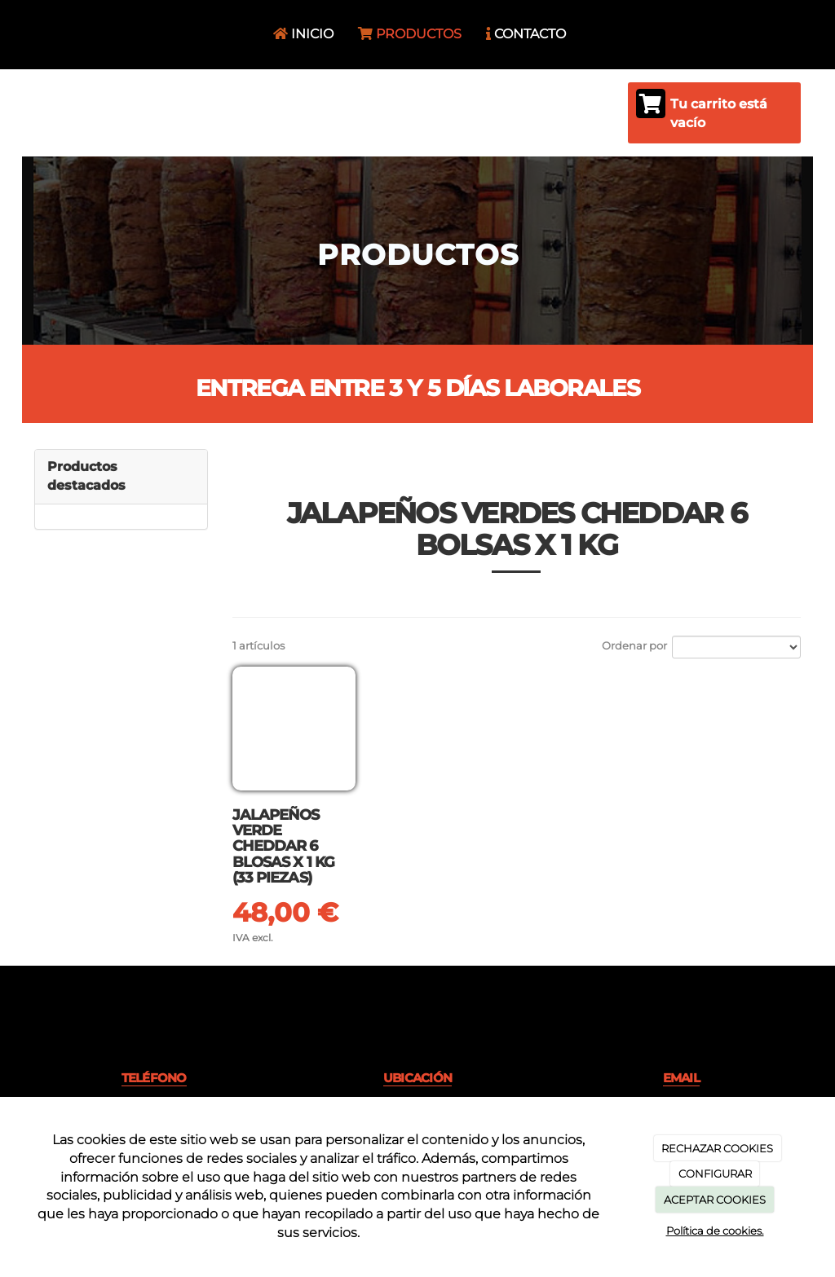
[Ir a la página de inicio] (30, 34)
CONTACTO (526, 34)
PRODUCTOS (410, 34)
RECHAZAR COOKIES (717, 1148)
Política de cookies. (715, 1230)
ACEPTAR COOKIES (715, 1199)
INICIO (303, 34)
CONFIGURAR (715, 1173)
